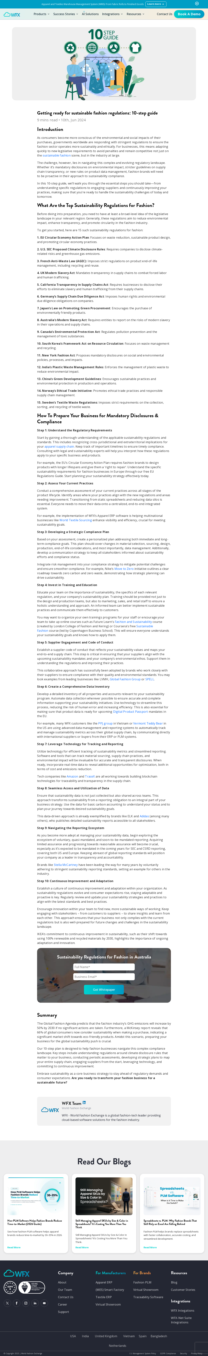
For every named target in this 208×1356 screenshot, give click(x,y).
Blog (174, 1282)
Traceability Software (148, 1297)
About (62, 1282)
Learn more (156, 4)
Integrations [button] (112, 14)
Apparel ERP (104, 1282)
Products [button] (42, 14)
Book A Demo (189, 14)
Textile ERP (104, 1297)
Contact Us (164, 14)
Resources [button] (136, 14)
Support (63, 1312)
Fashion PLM (142, 1282)
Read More (13, 1247)
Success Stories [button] (66, 14)
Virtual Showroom (108, 1304)
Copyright (10, 1353)
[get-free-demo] (189, 14)
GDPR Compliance (168, 1353)
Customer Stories (183, 1290)
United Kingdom (106, 1336)
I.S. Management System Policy (142, 1353)
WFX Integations (182, 1310)
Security (183, 1353)
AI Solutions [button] (90, 13)
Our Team (65, 1290)
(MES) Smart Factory (110, 1290)
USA (73, 1336)
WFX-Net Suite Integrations (181, 1320)
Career (62, 1304)
